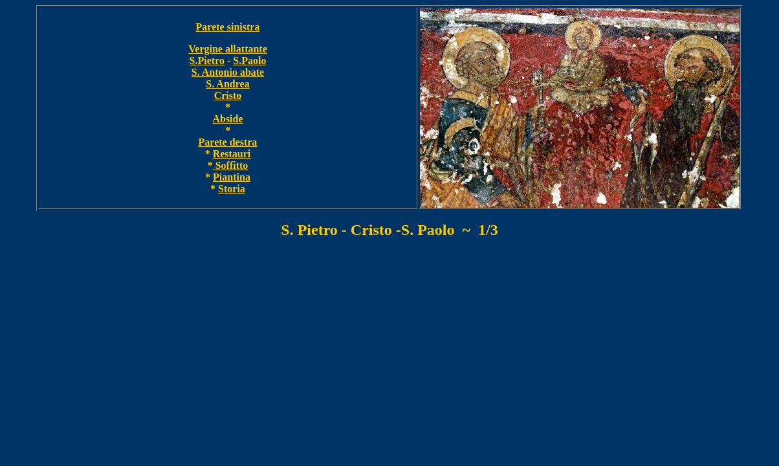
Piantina (231, 177)
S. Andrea (227, 83)
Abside (227, 118)
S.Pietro (207, 60)
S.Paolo (249, 60)
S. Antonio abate (228, 72)
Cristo (228, 95)
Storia (231, 188)
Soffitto (230, 165)
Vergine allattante (227, 48)
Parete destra (228, 142)
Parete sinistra (228, 26)
